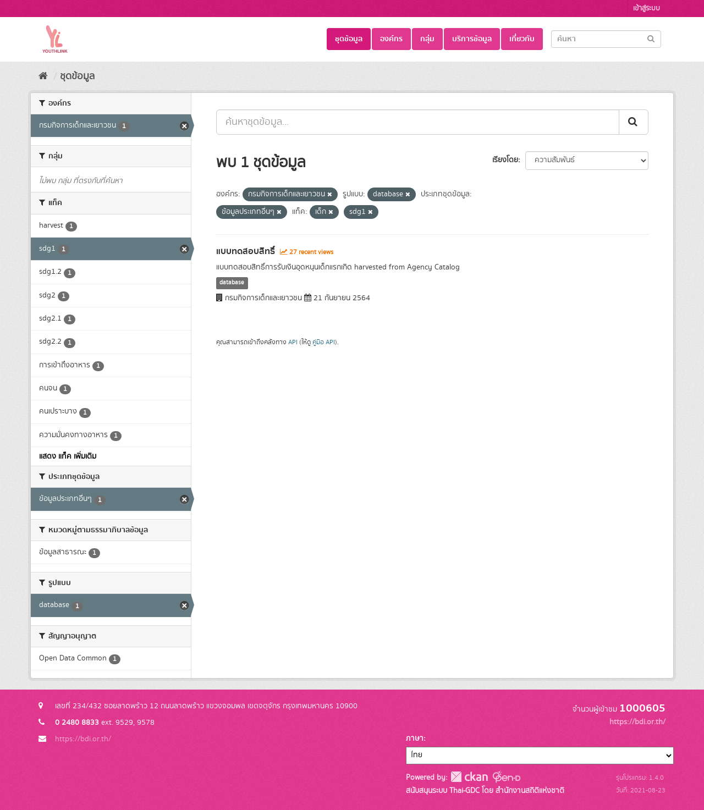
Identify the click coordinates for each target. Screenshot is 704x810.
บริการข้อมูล (472, 39)
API (293, 342)
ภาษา (415, 738)
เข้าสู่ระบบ (646, 8)
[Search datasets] (606, 39)
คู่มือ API (323, 342)
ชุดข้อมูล (348, 39)
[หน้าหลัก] (43, 76)
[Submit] (651, 38)
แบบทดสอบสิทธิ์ (245, 251)
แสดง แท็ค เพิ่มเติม (67, 456)
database (231, 283)
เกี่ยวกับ (522, 39)
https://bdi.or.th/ (83, 739)
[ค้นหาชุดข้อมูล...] (417, 122)
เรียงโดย (505, 160)
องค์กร (391, 39)
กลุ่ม (427, 39)
